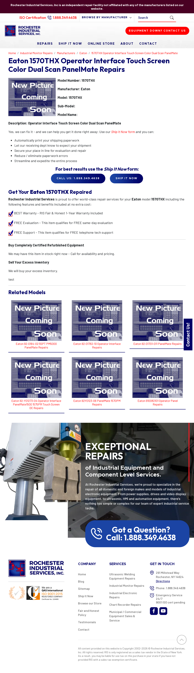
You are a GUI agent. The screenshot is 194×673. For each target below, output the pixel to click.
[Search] (153, 18)
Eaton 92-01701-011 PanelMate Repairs (157, 343)
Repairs (45, 43)
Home (82, 574)
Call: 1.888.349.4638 (141, 537)
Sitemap (84, 588)
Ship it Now (126, 178)
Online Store (101, 43)
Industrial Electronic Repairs (123, 595)
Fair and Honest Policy (88, 613)
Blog (81, 581)
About (127, 43)
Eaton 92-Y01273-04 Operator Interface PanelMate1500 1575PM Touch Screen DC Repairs (36, 404)
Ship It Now (70, 43)
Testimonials (87, 622)
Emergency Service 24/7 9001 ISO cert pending (170, 598)
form (123, 132)
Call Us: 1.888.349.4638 (78, 178)
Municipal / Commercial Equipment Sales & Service (125, 616)
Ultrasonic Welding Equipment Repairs (122, 576)
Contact (148, 43)
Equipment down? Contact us (157, 30)
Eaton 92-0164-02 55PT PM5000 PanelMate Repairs (36, 345)
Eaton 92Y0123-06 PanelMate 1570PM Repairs (96, 402)
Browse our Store (90, 603)
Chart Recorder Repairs (125, 604)
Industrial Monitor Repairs (126, 585)
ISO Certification (33, 17)
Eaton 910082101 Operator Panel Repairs (158, 402)
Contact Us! (188, 334)
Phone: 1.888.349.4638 (170, 588)
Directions (163, 581)
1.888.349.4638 (65, 17)
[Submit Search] (172, 17)
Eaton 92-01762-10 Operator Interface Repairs (97, 345)
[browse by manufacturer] (107, 17)
